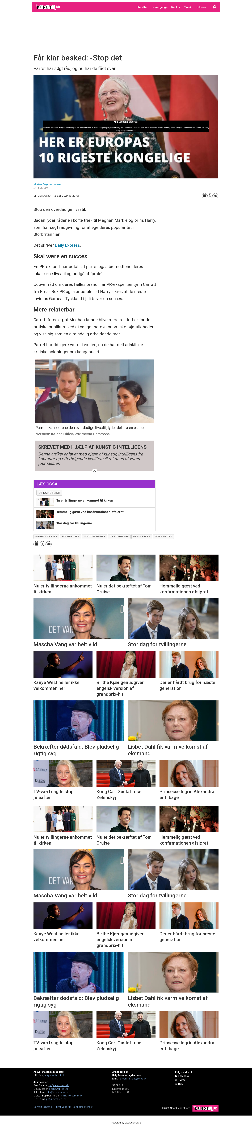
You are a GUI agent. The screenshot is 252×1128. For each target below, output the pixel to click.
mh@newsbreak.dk (71, 1095)
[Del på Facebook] (204, 195)
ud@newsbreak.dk (54, 1075)
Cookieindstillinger (83, 1106)
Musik (187, 7)
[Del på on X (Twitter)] (210, 195)
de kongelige (119, 536)
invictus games (94, 536)
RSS (180, 1083)
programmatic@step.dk (133, 1078)
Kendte (142, 7)
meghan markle (46, 536)
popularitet (163, 536)
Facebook (183, 1076)
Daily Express (67, 245)
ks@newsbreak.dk (58, 1092)
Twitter (182, 1080)
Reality (175, 7)
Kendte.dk (48, 1106)
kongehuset (70, 536)
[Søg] (214, 7)
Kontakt (38, 1106)
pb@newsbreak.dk (56, 1099)
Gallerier (200, 7)
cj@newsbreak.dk (58, 1088)
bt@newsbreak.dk (59, 1085)
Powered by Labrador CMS (126, 1122)
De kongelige (159, 7)
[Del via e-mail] (215, 195)
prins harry (141, 536)
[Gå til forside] (48, 7)
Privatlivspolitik (63, 1106)
